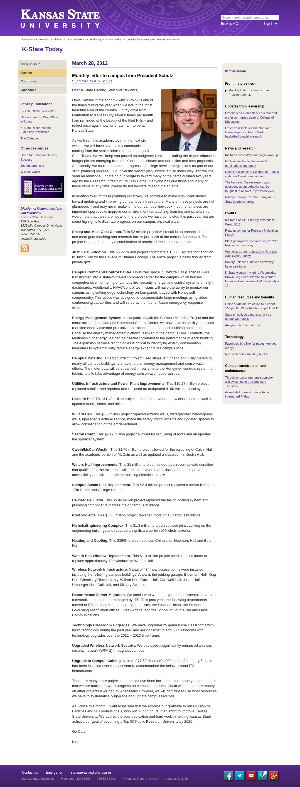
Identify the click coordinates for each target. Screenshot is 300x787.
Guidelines (28, 90)
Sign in (268, 24)
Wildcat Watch (30, 171)
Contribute (28, 81)
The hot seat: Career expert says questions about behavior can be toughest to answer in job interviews (249, 187)
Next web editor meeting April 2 (246, 354)
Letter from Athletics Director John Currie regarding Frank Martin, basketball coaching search (248, 132)
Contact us (30, 772)
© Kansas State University (140, 778)
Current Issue (30, 64)
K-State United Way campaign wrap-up (251, 155)
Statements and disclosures (90, 772)
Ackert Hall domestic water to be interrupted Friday (247, 394)
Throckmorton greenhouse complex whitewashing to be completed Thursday (249, 382)
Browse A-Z (229, 24)
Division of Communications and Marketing (77, 39)
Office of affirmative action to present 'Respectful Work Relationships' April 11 (252, 306)
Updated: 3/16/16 (176, 778)
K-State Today (113, 39)
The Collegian (30, 138)
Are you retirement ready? (242, 325)
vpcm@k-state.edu (33, 238)
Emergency (54, 772)
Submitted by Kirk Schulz (92, 81)
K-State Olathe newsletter (38, 111)
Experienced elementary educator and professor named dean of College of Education (251, 117)
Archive (26, 72)
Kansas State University (67, 18)
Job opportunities (32, 165)
